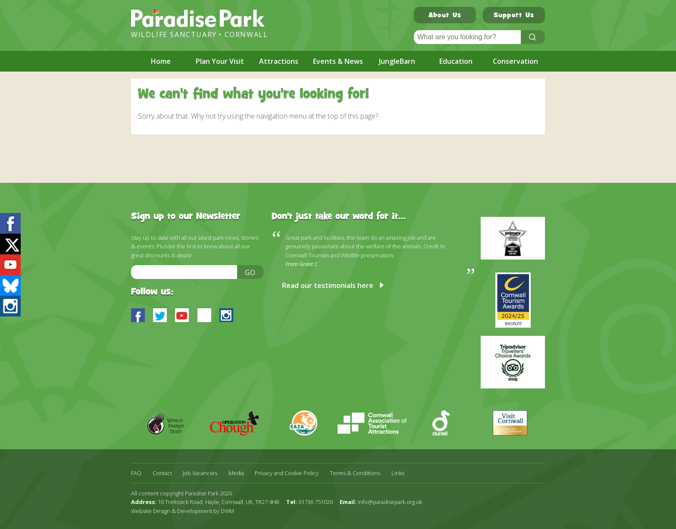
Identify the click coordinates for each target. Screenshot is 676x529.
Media (236, 473)
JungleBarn (397, 61)
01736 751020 (315, 502)
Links (397, 473)
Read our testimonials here (327, 285)
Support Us (514, 16)
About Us (445, 16)
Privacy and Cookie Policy (287, 473)
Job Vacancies (200, 473)
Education (456, 61)
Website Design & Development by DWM (182, 511)
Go (250, 272)
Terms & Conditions (355, 473)
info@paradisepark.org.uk (390, 502)
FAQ (136, 473)
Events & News (338, 61)
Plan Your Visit (220, 61)
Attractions (278, 61)
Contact (162, 473)
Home (161, 61)
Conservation (515, 61)
